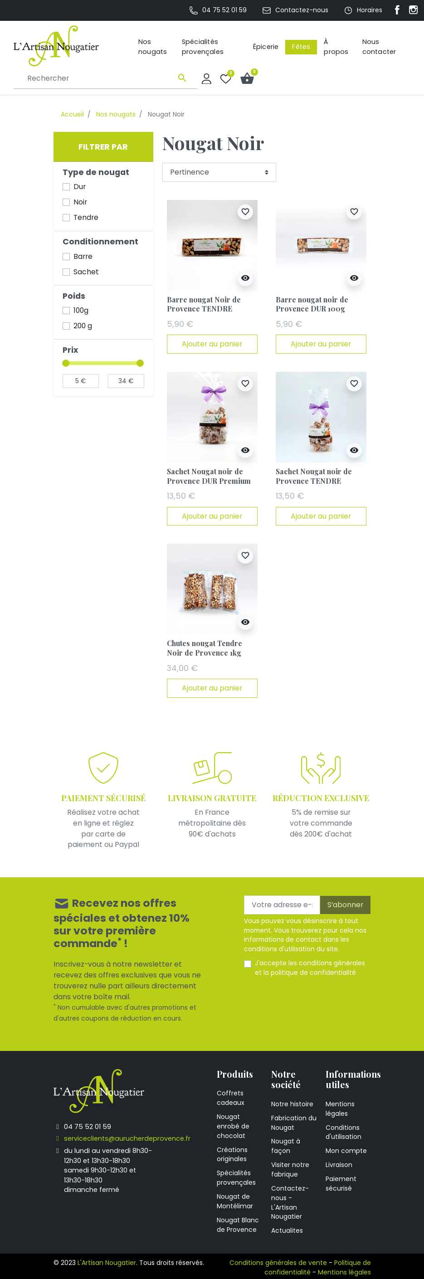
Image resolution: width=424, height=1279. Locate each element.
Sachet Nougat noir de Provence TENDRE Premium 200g (314, 481)
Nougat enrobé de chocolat (233, 1126)
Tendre (85, 217)
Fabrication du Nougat (294, 1123)
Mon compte (346, 1150)
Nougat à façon (285, 1146)
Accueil (72, 114)
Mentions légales (340, 1108)
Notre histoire (292, 1104)
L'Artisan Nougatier (107, 1262)
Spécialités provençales (236, 1177)
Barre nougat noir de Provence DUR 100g (312, 304)
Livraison (339, 1164)
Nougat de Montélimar (235, 1201)
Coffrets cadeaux (230, 1098)
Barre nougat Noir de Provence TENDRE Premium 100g (204, 309)
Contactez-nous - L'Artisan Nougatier (290, 1202)
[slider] (66, 363)
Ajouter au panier (212, 344)
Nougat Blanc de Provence (238, 1225)
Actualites (287, 1230)
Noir (80, 202)
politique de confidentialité (313, 972)
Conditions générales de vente (278, 1262)
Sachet (86, 272)
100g (80, 310)
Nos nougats (116, 114)
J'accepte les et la (310, 967)
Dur (79, 186)
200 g (82, 326)
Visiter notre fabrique (290, 1169)
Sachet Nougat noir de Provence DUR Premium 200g (209, 481)
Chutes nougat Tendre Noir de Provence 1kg (204, 647)
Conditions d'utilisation (343, 1132)
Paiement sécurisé (341, 1183)
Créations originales (232, 1154)
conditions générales (332, 963)
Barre (83, 256)
